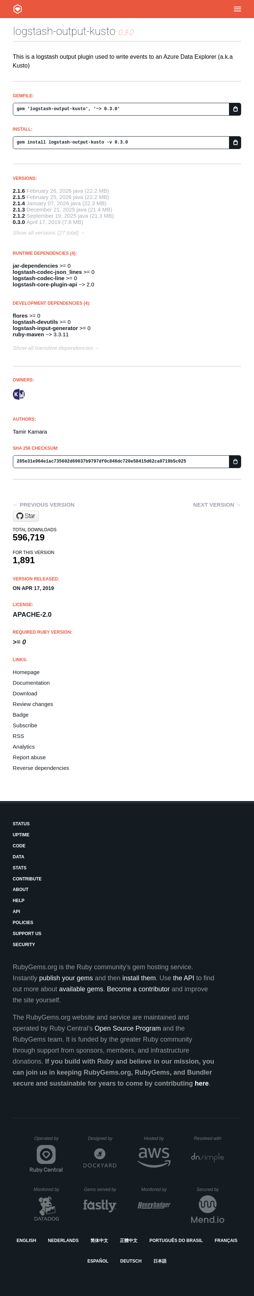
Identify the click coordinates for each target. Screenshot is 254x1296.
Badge (21, 715)
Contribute (27, 879)
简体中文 (99, 1240)
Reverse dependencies (41, 768)
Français (226, 1240)
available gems (81, 989)
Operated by (48, 1141)
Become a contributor (138, 989)
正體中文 (128, 1240)
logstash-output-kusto (64, 31)
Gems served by (100, 1189)
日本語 (160, 1261)
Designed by (102, 1138)
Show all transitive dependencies (53, 348)
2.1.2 (19, 216)
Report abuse (29, 757)
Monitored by (48, 1189)
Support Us (27, 933)
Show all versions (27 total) (46, 232)
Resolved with (209, 1138)
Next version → (217, 505)
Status (21, 823)
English (26, 1240)
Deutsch (131, 1261)
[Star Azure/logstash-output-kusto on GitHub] (26, 516)
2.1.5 (19, 197)
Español (97, 1261)
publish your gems (66, 978)
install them (139, 978)
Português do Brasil (176, 1240)
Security (24, 944)
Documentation (31, 683)
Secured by (210, 1189)
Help (19, 900)
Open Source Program (127, 1028)
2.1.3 (19, 209)
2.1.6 (19, 191)
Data (19, 856)
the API (183, 978)
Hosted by (157, 1138)
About (21, 889)
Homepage (26, 672)
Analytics (24, 746)
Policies (23, 922)
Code (19, 845)
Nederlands (63, 1240)
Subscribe (25, 725)
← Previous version (44, 505)
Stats (20, 867)
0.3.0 (19, 222)
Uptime (21, 834)
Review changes (33, 704)
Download (25, 693)
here (202, 1083)
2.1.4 (19, 203)
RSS (18, 736)
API (16, 911)
